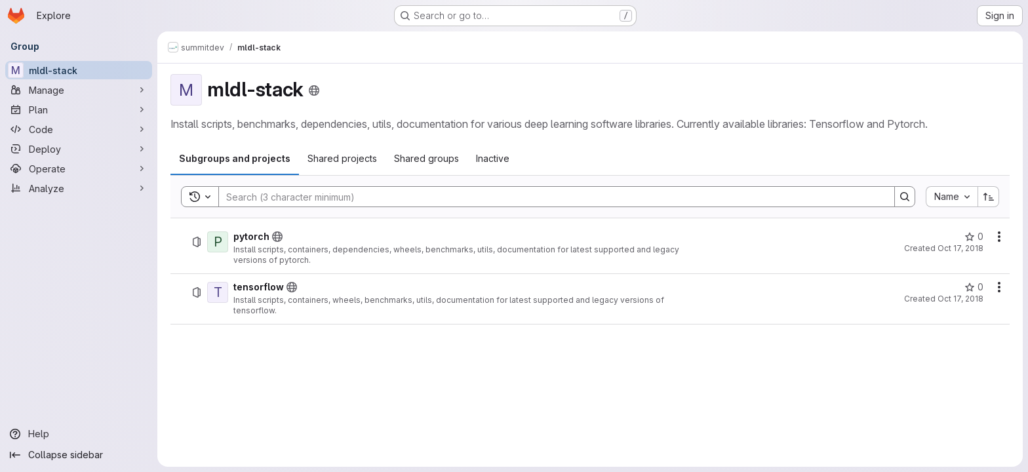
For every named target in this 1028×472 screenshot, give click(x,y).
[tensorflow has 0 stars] (973, 287)
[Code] (78, 129)
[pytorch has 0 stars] (973, 236)
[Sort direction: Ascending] (988, 196)
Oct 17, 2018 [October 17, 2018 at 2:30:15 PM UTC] (960, 299)
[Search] (550, 197)
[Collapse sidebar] (78, 455)
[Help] (78, 434)
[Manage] (78, 90)
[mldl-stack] (78, 70)
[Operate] (78, 168)
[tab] (234, 158)
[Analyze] (78, 188)
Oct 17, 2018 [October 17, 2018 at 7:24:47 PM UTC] (960, 248)
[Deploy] (78, 149)
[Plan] (78, 109)
